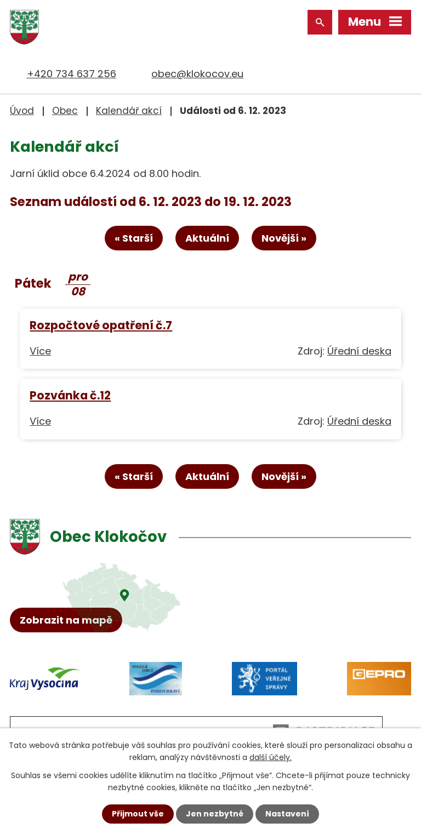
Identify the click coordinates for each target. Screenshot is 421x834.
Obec (65, 110)
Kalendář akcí (129, 110)
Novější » (283, 238)
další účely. (270, 757)
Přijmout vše (138, 813)
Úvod (22, 110)
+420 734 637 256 (71, 74)
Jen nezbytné (214, 813)
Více (40, 351)
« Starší (134, 238)
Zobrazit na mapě (66, 620)
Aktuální (207, 238)
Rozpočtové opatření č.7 (101, 325)
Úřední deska (359, 351)
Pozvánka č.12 (70, 395)
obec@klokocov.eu (197, 74)
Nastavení (287, 813)
